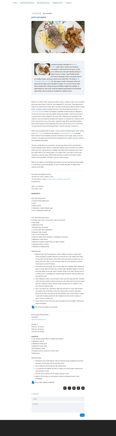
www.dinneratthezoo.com (38, 319)
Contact (69, 3)
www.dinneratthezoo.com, (66, 133)
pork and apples (38, 17)
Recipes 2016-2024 (43, 3)
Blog (15, 3)
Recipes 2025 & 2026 (27, 3)
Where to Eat (57, 3)
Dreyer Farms (39, 133)
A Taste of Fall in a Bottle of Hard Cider (58, 179)
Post (82, 415)
